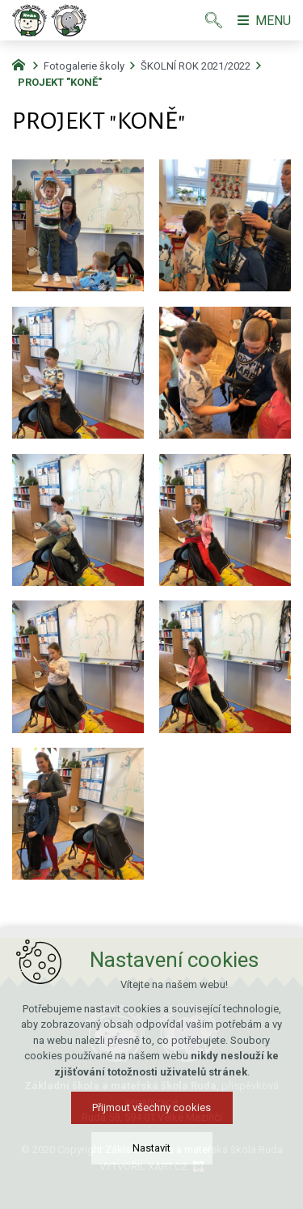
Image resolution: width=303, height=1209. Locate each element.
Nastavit (151, 1148)
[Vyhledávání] (213, 20)
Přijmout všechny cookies (151, 1107)
